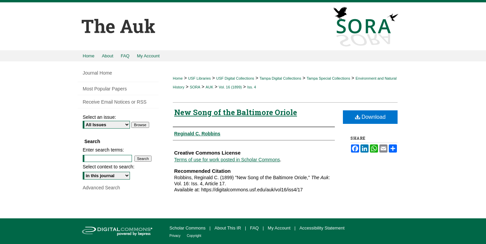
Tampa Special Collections (328, 78)
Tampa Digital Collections (280, 78)
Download (370, 117)
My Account (280, 228)
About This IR (228, 228)
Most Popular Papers (105, 88)
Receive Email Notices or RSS (114, 102)
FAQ (255, 228)
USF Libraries (199, 78)
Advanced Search (101, 187)
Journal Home (97, 73)
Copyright (194, 236)
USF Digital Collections (235, 78)
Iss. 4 (251, 87)
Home (178, 78)
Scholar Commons (188, 228)
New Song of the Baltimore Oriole (235, 112)
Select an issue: (99, 117)
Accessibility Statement (322, 228)
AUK (209, 87)
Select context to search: (108, 166)
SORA (195, 87)
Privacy (175, 236)
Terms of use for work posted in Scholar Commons (227, 159)
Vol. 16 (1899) (230, 87)
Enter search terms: (103, 150)
